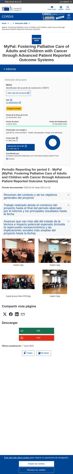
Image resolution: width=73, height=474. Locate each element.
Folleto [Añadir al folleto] (28, 352)
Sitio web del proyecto (19, 92)
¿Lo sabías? (66, 2)
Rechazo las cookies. (36, 470)
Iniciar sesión (52, 8)
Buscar (68, 8)
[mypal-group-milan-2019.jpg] (18, 282)
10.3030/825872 (12, 103)
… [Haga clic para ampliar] (11, 23)
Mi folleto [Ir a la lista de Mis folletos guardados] (43, 353)
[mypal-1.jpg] (54, 250)
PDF (39, 338)
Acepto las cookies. (36, 464)
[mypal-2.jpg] (18, 250)
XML (38, 331)
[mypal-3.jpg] (54, 282)
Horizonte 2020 (21, 23)
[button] (61, 8)
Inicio (4, 23)
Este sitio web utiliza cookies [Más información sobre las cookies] (17, 458)
